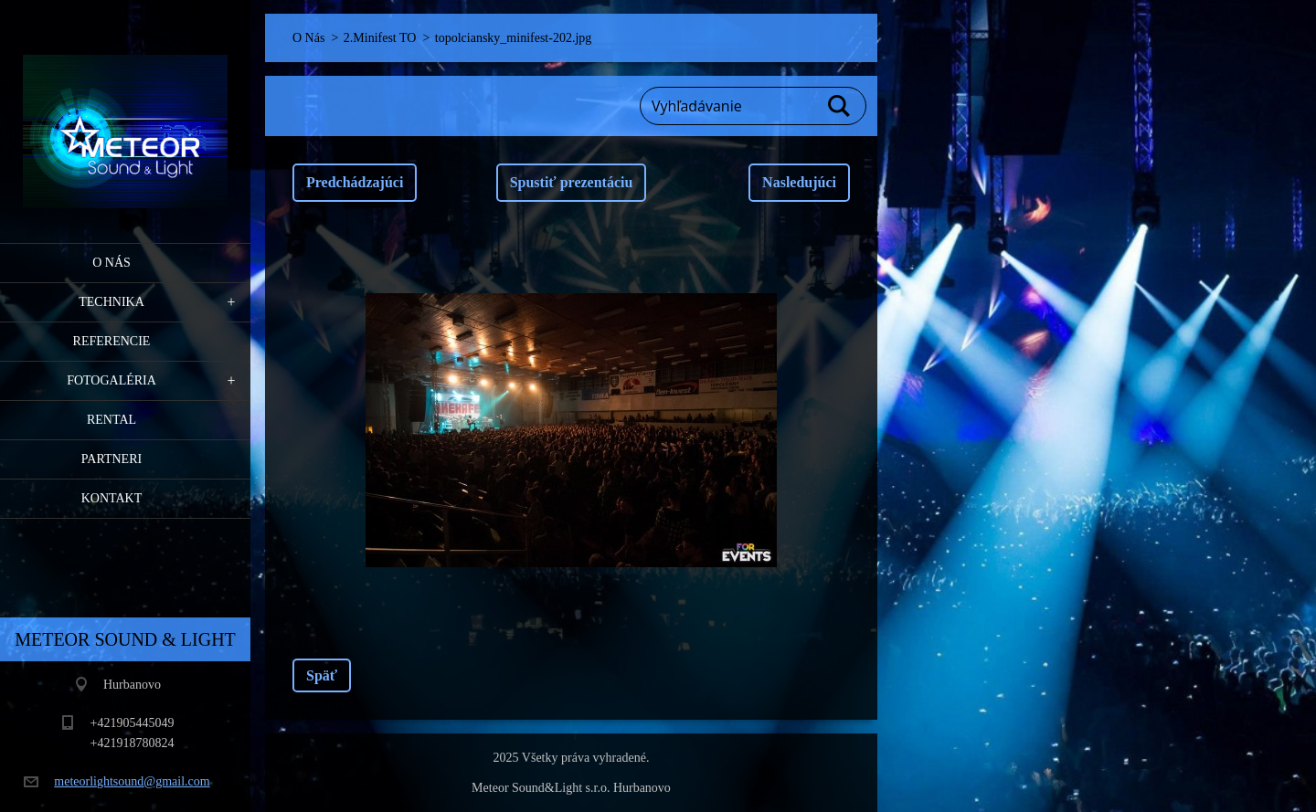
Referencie (112, 341)
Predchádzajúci (354, 182)
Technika (111, 302)
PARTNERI (111, 459)
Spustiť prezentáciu (571, 182)
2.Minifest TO (380, 38)
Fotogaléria (111, 380)
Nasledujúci (799, 182)
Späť (321, 675)
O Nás (111, 262)
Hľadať (840, 106)
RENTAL (111, 420)
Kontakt (112, 498)
